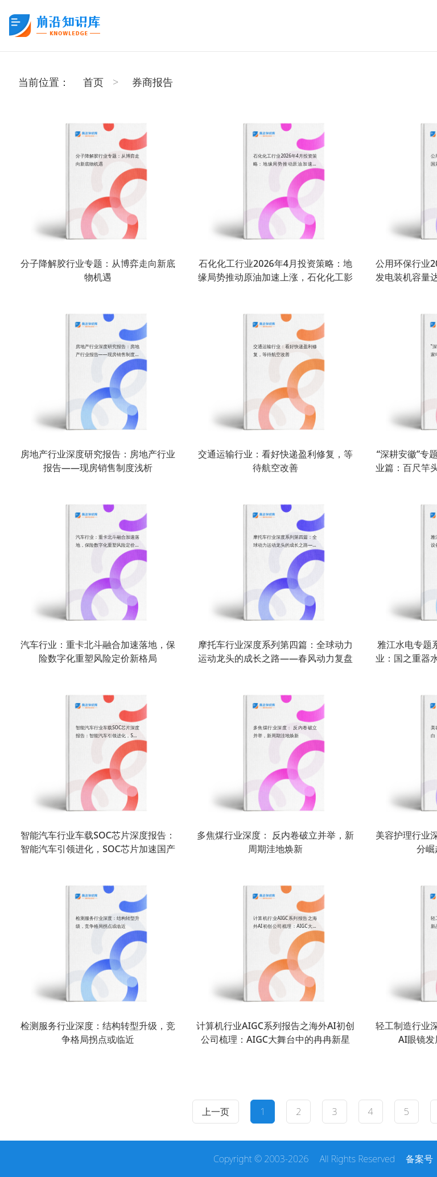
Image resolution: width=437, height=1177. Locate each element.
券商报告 (152, 82)
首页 (93, 82)
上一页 (215, 1111)
